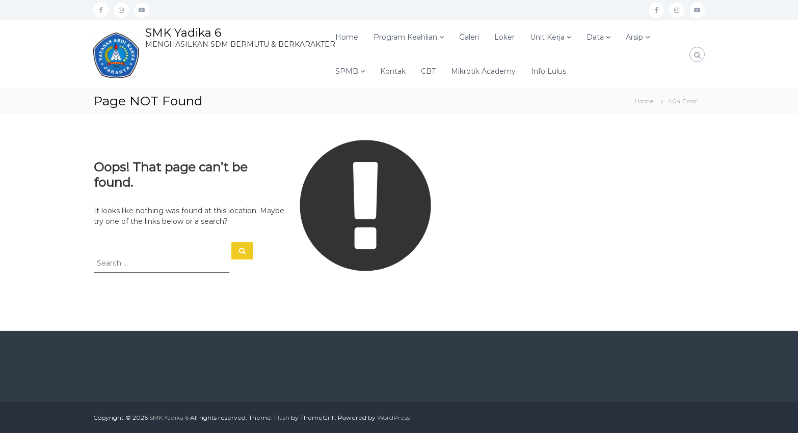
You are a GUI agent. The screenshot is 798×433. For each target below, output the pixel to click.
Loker (504, 37)
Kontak (393, 71)
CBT (428, 71)
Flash (281, 417)
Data (595, 37)
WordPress (393, 417)
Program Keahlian (405, 37)
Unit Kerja (547, 37)
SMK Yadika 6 (183, 33)
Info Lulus (548, 71)
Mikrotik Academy (483, 71)
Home (346, 37)
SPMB (346, 71)
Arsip (634, 37)
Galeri (469, 37)
